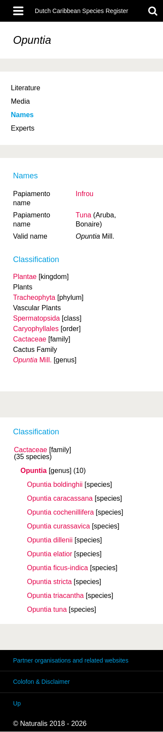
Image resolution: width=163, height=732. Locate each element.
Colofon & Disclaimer (41, 681)
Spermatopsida (36, 318)
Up (17, 703)
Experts (22, 128)
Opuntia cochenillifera (60, 512)
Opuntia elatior (49, 554)
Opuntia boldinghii (55, 484)
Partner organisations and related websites (70, 660)
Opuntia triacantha (55, 595)
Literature (25, 88)
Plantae (25, 276)
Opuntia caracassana (60, 498)
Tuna (83, 215)
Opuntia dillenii (50, 540)
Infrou (84, 193)
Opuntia (33, 470)
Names (22, 114)
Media (20, 101)
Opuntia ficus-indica (57, 568)
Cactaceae (30, 449)
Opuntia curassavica (58, 526)
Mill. (32, 360)
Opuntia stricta (49, 581)
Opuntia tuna (47, 609)
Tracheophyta (34, 297)
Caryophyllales (36, 328)
